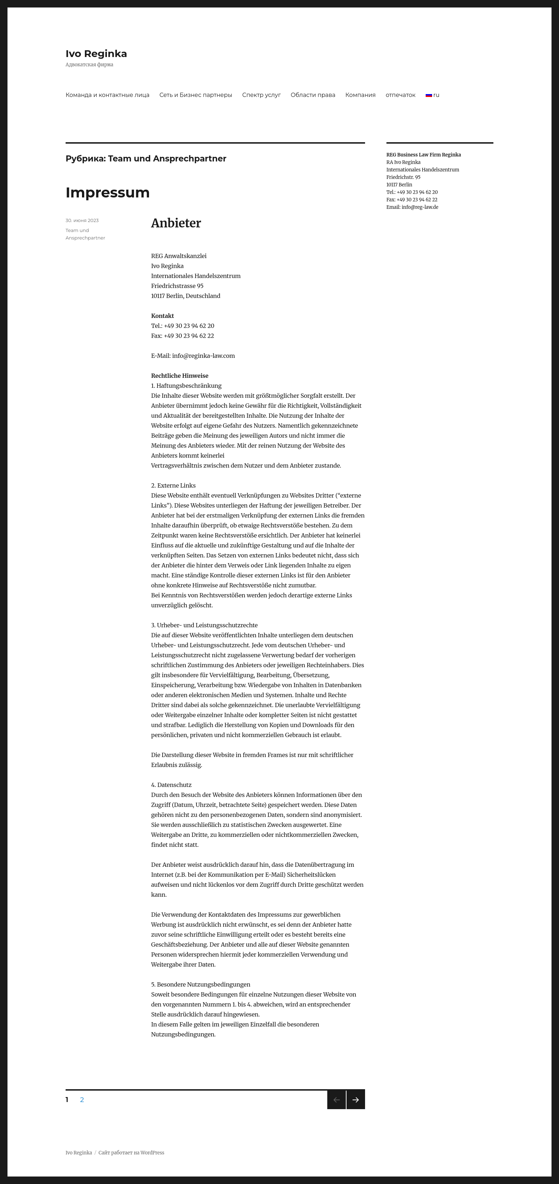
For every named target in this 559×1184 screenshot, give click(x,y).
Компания (360, 95)
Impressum (108, 192)
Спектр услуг (261, 95)
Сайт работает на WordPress (131, 1153)
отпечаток (401, 95)
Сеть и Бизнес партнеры (195, 95)
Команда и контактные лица (107, 95)
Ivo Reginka (96, 53)
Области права (313, 95)
